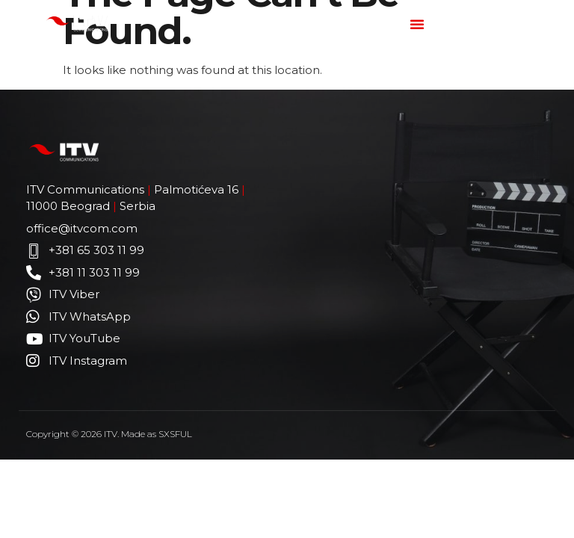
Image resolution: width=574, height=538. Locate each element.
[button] (417, 24)
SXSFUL (175, 433)
